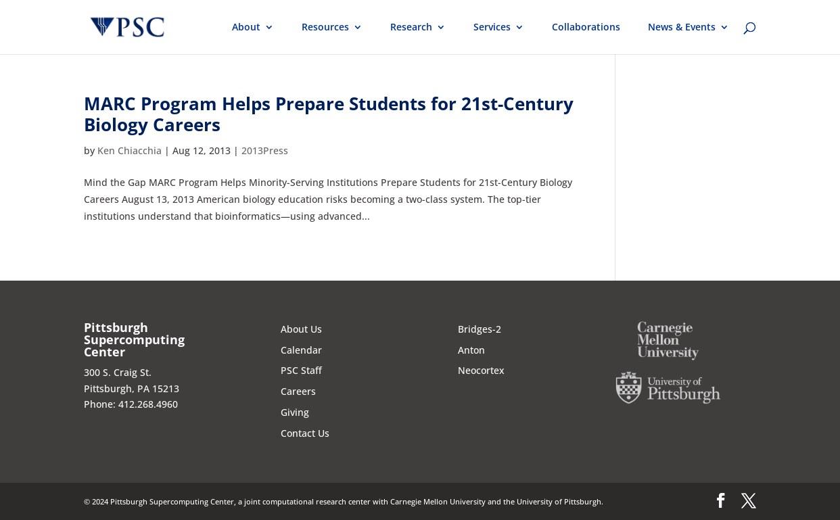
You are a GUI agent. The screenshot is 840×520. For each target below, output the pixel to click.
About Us (301, 329)
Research (411, 27)
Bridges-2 (479, 329)
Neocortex (481, 370)
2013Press (264, 150)
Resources (325, 27)
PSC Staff (301, 370)
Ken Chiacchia (129, 150)
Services (492, 27)
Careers (298, 391)
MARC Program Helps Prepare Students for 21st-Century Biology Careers (329, 114)
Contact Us (305, 433)
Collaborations (586, 27)
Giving (295, 412)
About (246, 27)
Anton (471, 350)
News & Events (682, 27)
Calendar (301, 350)
